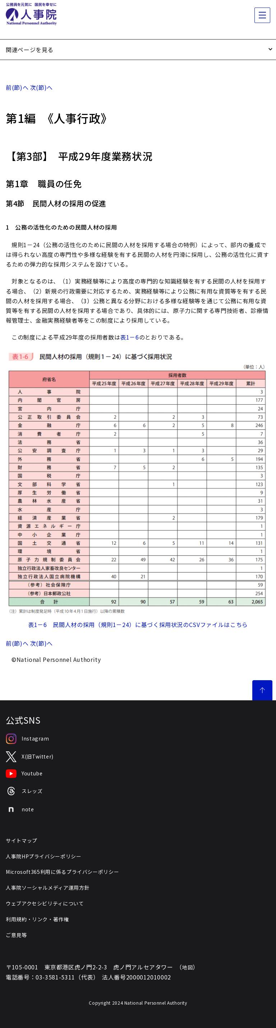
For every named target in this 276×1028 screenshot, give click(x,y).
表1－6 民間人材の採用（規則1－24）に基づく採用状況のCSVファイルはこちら (138, 624)
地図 (187, 967)
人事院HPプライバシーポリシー (44, 856)
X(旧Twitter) (30, 756)
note (20, 809)
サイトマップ (21, 840)
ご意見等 (16, 935)
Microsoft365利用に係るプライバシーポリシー (62, 871)
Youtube (24, 773)
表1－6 (129, 337)
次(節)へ (41, 87)
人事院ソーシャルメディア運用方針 (47, 887)
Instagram (27, 738)
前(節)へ (17, 87)
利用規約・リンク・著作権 (37, 919)
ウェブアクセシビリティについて (45, 903)
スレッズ (24, 791)
